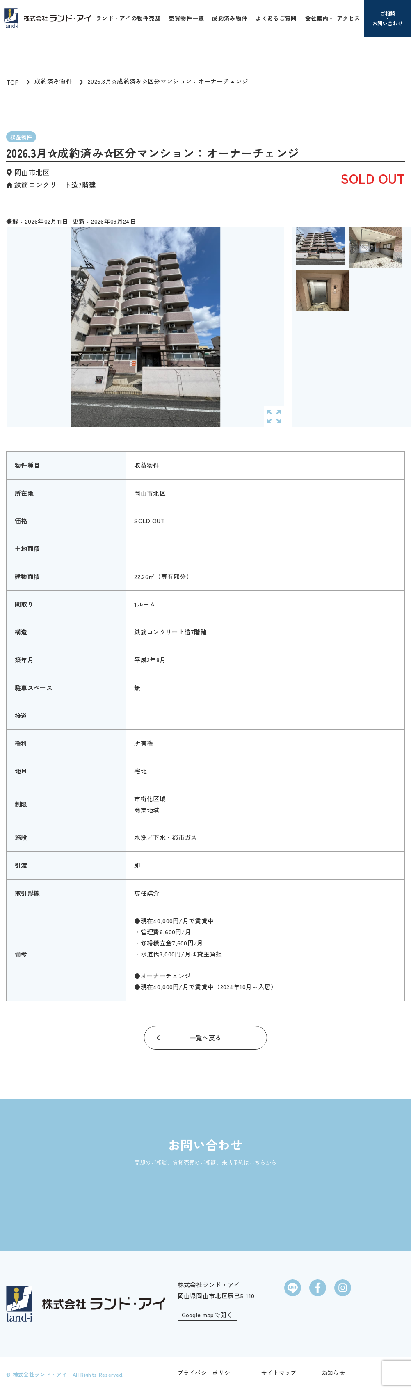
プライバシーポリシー (207, 1372)
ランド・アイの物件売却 (128, 18)
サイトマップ (279, 1372)
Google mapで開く (207, 1315)
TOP (12, 82)
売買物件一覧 (186, 18)
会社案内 (317, 18)
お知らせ (333, 1372)
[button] (330, 17)
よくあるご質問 (276, 18)
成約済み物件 (229, 18)
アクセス (348, 18)
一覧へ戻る (205, 1037)
